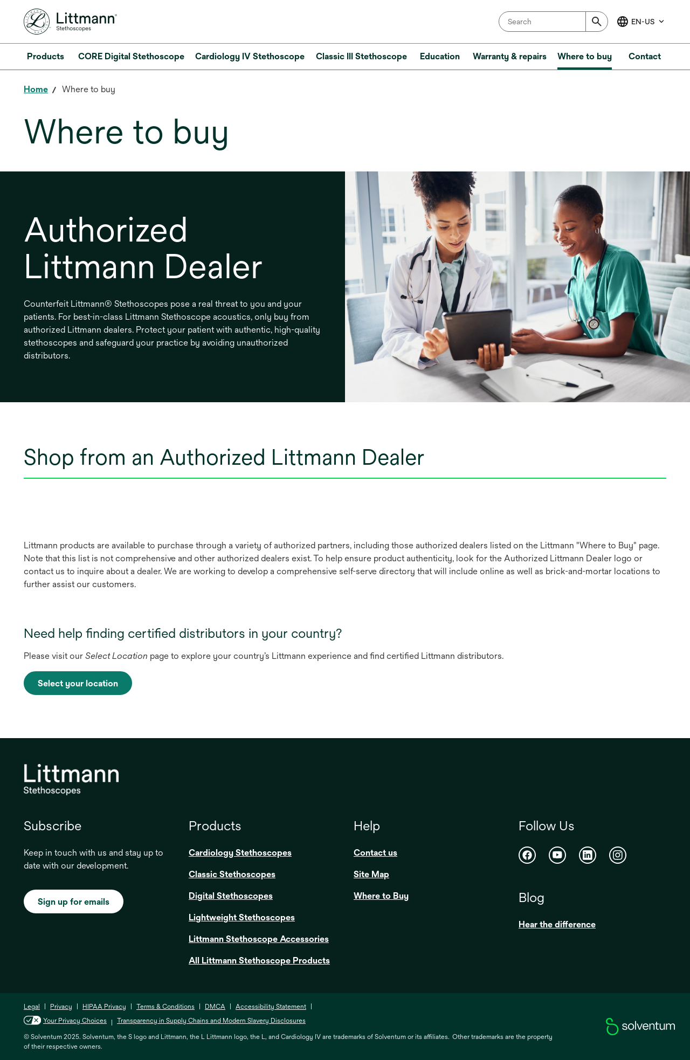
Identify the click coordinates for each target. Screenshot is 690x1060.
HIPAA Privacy (104, 1006)
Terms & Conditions (165, 1006)
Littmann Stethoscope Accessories (259, 939)
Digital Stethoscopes (231, 896)
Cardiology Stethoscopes (240, 853)
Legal (32, 1006)
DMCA (215, 1006)
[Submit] (597, 21)
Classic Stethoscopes (232, 874)
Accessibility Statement (271, 1006)
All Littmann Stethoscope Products (259, 960)
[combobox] (553, 21)
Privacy (61, 1006)
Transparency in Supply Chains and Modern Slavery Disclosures (211, 1020)
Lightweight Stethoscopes (242, 917)
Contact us (375, 853)
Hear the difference (557, 924)
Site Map (371, 874)
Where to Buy (381, 896)
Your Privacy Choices (65, 1020)
